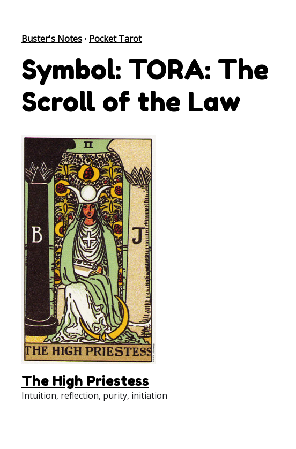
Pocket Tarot (115, 38)
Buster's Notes (51, 38)
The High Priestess (85, 380)
